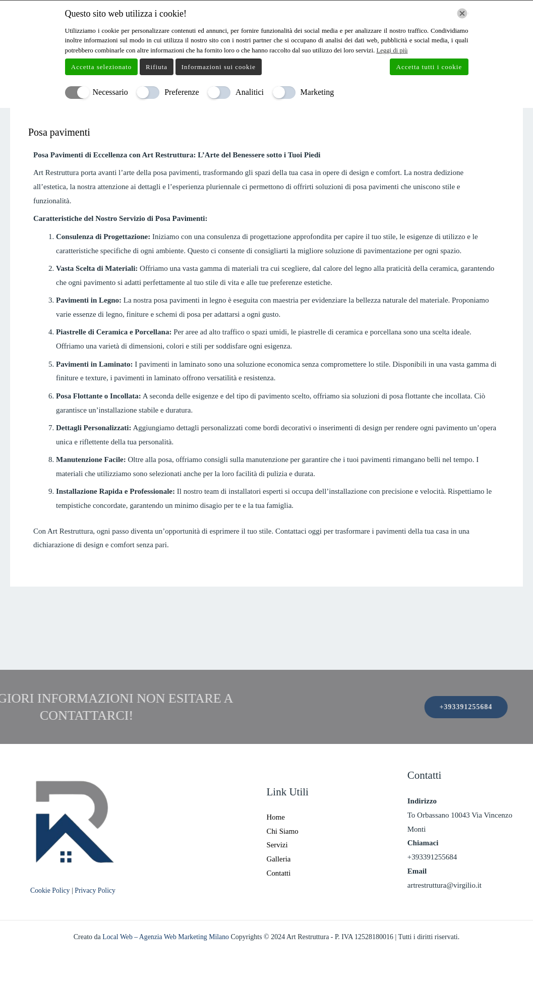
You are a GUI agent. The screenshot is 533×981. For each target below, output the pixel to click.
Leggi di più (393, 50)
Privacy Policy (96, 890)
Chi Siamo (283, 831)
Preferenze (181, 92)
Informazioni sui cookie (219, 66)
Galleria (279, 859)
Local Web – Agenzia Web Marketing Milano (166, 937)
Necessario (110, 92)
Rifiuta (156, 66)
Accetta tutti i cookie (429, 66)
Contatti (279, 873)
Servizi (277, 845)
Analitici (249, 92)
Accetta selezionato (101, 66)
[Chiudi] (462, 13)
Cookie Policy (51, 890)
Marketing (317, 92)
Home (276, 817)
